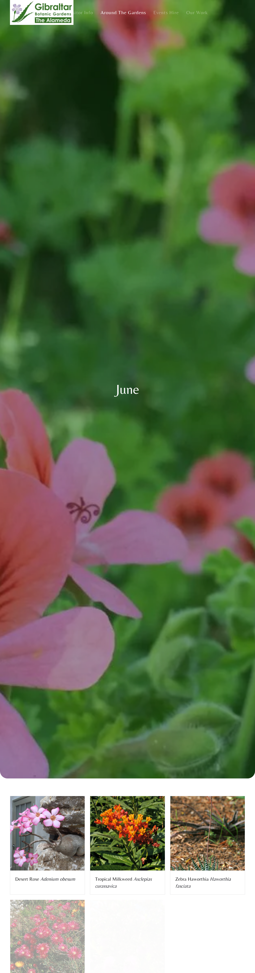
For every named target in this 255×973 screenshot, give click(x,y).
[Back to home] (41, 12)
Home (54, 12)
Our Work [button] (197, 12)
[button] (47, 833)
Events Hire (166, 12)
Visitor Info (80, 12)
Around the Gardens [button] (123, 12)
